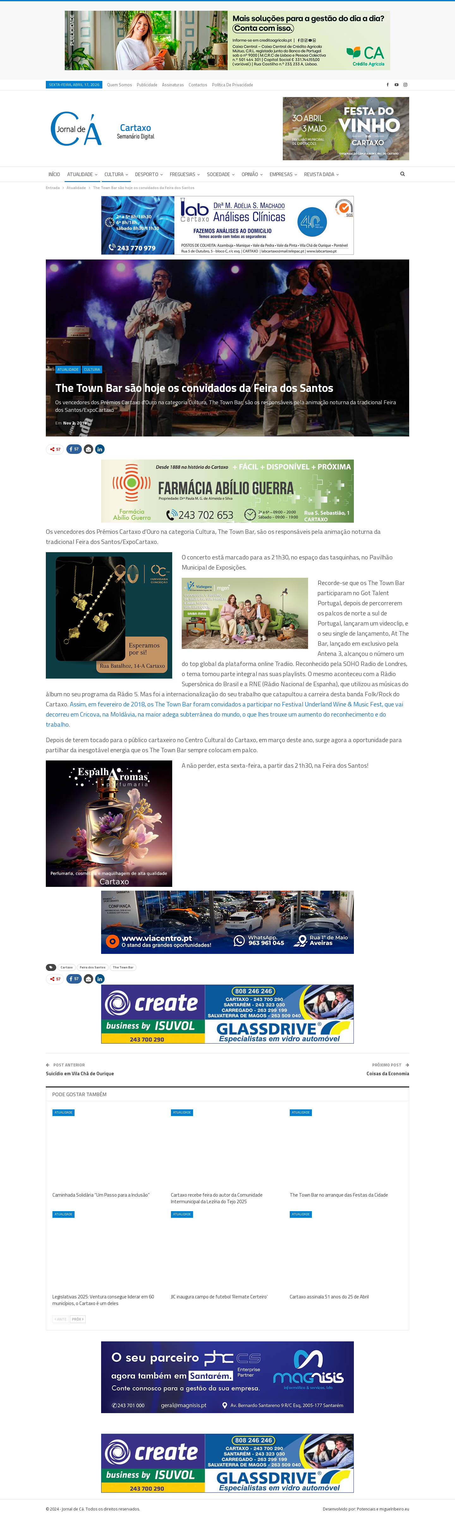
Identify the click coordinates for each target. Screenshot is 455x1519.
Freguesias (182, 174)
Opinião (250, 174)
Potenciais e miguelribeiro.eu (383, 1509)
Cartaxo (67, 967)
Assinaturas (173, 85)
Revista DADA (319, 174)
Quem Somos (119, 85)
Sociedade (218, 174)
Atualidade (80, 174)
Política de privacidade (232, 85)
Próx (77, 1319)
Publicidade (147, 85)
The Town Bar (123, 967)
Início (54, 174)
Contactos (198, 85)
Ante (60, 1319)
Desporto (146, 174)
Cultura (114, 174)
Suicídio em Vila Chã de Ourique (80, 1073)
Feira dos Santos (93, 967)
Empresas (281, 174)
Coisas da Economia (388, 1073)
